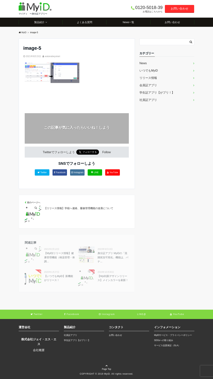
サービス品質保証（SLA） (167, 345)
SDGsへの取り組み (163, 340)
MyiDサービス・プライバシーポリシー (173, 335)
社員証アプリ (148, 99)
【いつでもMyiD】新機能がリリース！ (58, 278)
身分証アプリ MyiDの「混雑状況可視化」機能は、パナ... (113, 257)
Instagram (77, 172)
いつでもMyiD (148, 70)
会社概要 (39, 350)
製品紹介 (39, 22)
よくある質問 (84, 22)
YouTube (112, 172)
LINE (95, 172)
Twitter (42, 172)
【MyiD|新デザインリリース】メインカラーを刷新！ (113, 278)
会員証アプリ (148, 85)
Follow (106, 152)
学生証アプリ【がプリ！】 (157, 92)
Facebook (60, 172)
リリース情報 (148, 77)
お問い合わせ (179, 8)
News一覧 (128, 22)
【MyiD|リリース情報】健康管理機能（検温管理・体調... (59, 257)
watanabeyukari (52, 56)
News (143, 63)
